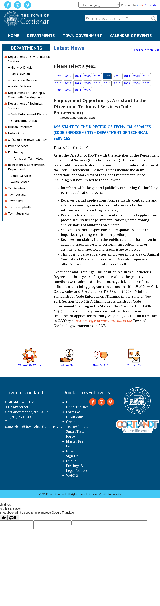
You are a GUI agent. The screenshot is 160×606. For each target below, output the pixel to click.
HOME (13, 35)
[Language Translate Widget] (99, 5)
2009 (126, 83)
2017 (146, 76)
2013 (87, 83)
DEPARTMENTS (41, 35)
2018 (136, 76)
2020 (117, 76)
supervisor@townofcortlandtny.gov (33, 426)
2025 (68, 76)
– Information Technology (25, 158)
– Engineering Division (23, 120)
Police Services (18, 146)
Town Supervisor (19, 213)
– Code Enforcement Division (28, 114)
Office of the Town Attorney (27, 139)
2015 (68, 83)
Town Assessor (17, 194)
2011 (107, 83)
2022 (97, 76)
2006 (58, 90)
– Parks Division (19, 74)
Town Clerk (15, 201)
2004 (77, 90)
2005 (68, 90)
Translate (147, 5)
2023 (87, 76)
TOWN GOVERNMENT (82, 35)
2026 (58, 76)
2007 (146, 83)
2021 (107, 76)
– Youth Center (18, 182)
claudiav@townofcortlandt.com (104, 321)
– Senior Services (19, 176)
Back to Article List (145, 50)
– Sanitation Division (22, 80)
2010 (117, 83)
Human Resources (20, 127)
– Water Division (19, 86)
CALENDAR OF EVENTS (131, 35)
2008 (136, 83)
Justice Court (17, 133)
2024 (77, 76)
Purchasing (15, 152)
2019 (126, 76)
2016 (58, 83)
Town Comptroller (20, 207)
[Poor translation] (13, 517)
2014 (77, 83)
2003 (87, 90)
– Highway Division (21, 67)
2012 (97, 83)
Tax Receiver (16, 188)
